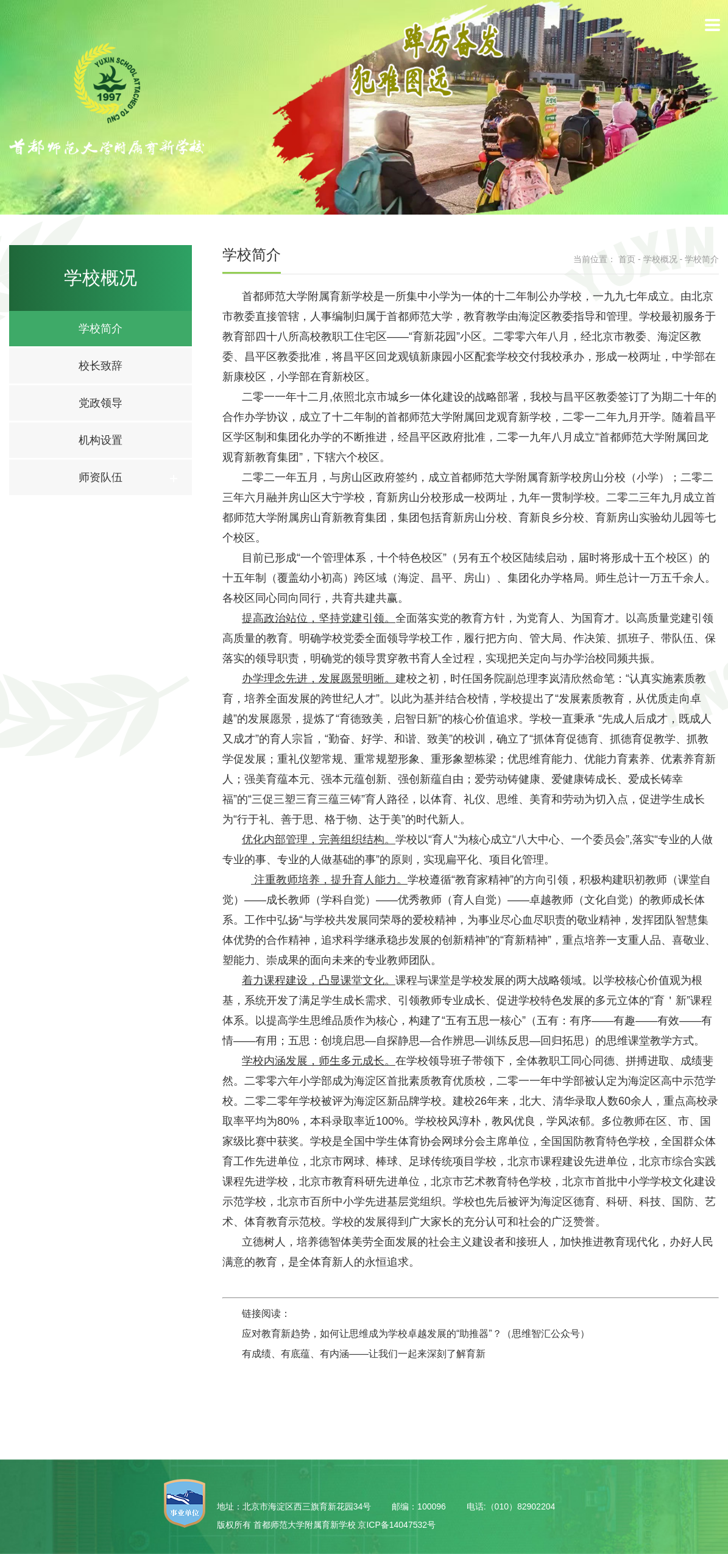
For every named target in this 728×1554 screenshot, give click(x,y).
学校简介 (100, 329)
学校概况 (660, 259)
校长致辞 (100, 366)
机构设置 (100, 440)
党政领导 (100, 403)
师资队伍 (100, 477)
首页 (626, 259)
